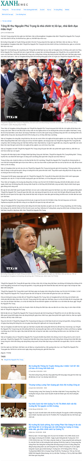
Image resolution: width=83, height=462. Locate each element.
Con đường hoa (21, 14)
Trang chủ (5, 9)
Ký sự (49, 9)
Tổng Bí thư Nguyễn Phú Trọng (13, 360)
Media (67, 9)
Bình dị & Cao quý (7, 14)
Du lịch (42, 9)
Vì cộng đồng (58, 9)
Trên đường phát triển (30, 9)
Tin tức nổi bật (16, 9)
